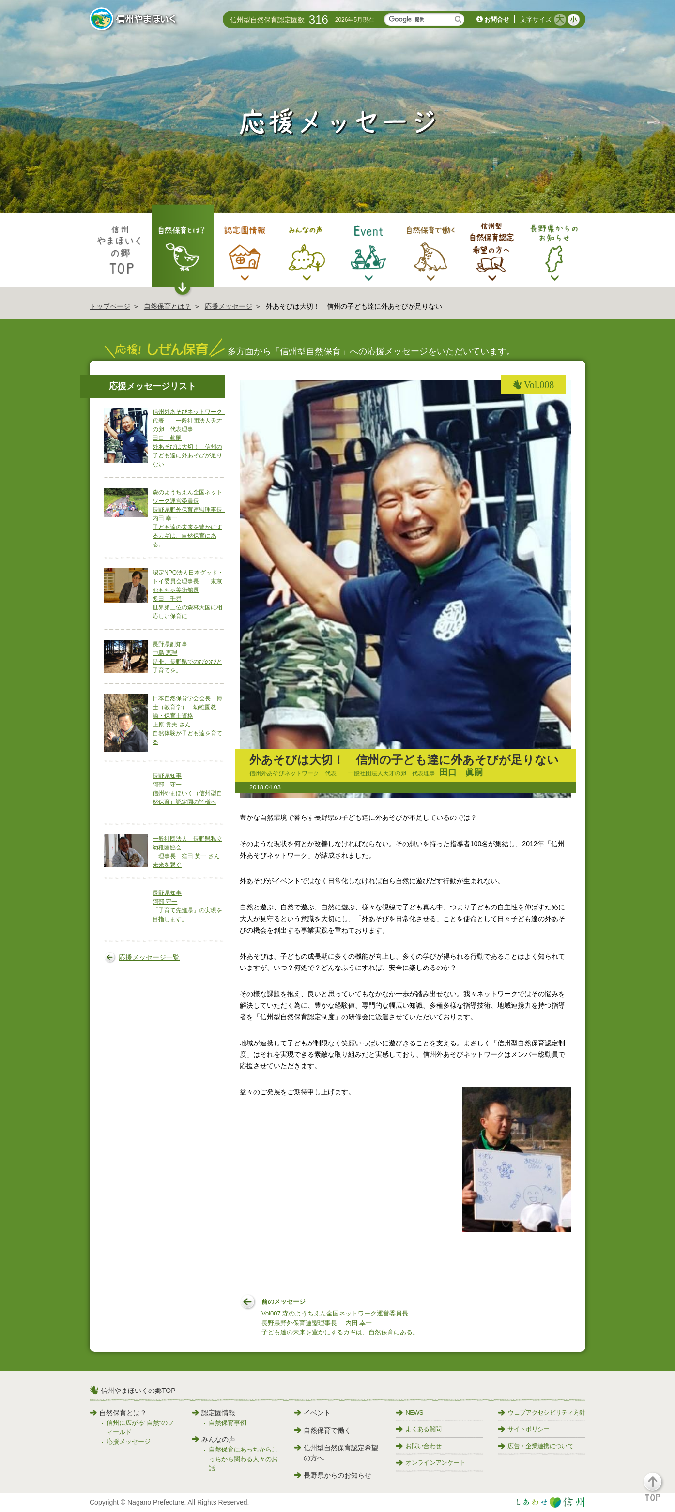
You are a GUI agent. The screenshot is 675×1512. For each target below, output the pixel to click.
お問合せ (496, 19)
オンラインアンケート (430, 1462)
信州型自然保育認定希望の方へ (336, 1453)
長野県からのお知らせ (332, 1475)
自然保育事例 (227, 1422)
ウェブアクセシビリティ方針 (541, 1412)
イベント (312, 1413)
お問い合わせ (418, 1446)
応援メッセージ (228, 306)
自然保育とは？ (167, 306)
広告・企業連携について (535, 1446)
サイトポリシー (523, 1429)
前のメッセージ (340, 1317)
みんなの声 (213, 1439)
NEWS (409, 1412)
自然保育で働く (322, 1430)
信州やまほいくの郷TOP (138, 1390)
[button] (658, 1491)
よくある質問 (418, 1429)
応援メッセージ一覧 (149, 957)
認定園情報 (213, 1413)
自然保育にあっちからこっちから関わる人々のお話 (243, 1459)
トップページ (110, 306)
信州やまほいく (134, 19)
